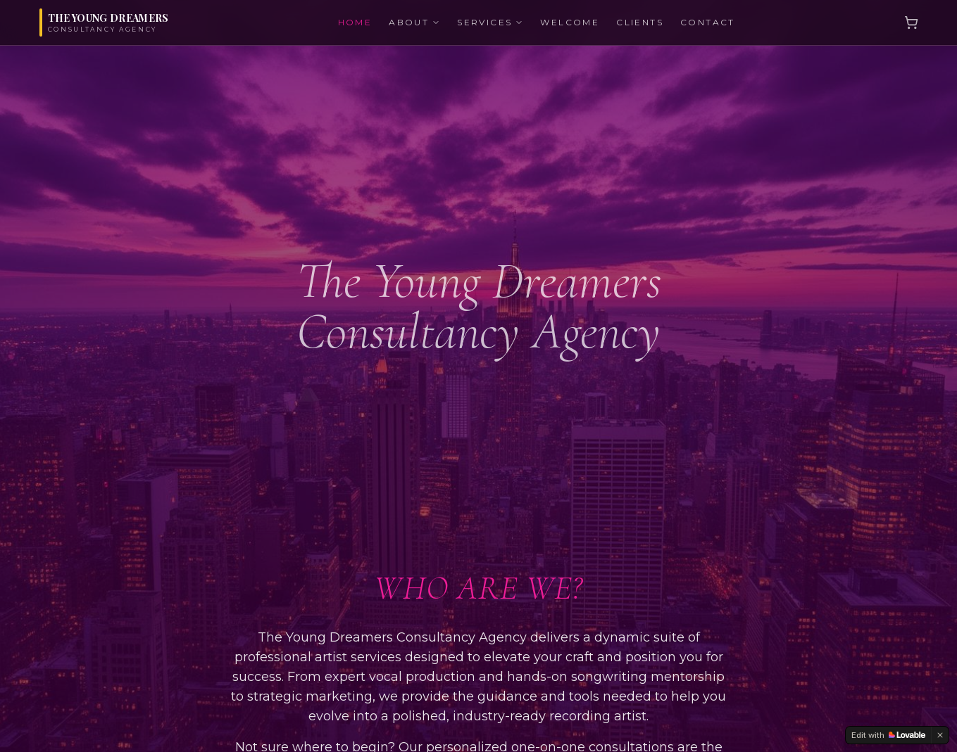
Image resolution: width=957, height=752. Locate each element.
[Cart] (911, 22)
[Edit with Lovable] (888, 735)
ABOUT (414, 22)
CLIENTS (639, 22)
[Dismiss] (940, 735)
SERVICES (490, 22)
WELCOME (569, 22)
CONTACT (707, 22)
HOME (355, 22)
